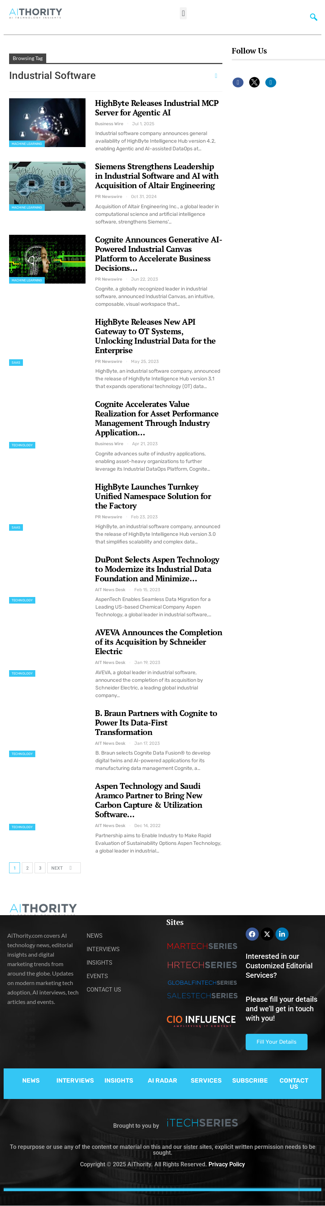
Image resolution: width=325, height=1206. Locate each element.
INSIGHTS (118, 1080)
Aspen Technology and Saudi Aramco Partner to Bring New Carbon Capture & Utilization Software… (148, 799)
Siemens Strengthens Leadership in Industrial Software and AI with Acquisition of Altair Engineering (156, 175)
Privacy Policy (227, 1164)
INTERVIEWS (75, 1080)
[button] (183, 13)
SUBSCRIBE (250, 1080)
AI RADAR (162, 1080)
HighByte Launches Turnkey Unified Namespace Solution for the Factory (153, 496)
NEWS (31, 1080)
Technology (22, 445)
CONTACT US (294, 1083)
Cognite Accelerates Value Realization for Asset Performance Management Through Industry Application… (157, 418)
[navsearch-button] (312, 16)
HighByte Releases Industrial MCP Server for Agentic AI (156, 108)
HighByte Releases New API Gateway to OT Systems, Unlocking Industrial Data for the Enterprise (155, 335)
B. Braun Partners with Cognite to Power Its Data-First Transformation (156, 722)
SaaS (16, 362)
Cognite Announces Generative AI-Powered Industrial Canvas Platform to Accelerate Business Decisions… (158, 253)
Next (63, 867)
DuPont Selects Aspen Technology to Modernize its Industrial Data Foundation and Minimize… (157, 569)
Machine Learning (27, 144)
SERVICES (206, 1080)
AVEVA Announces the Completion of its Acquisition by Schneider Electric (158, 641)
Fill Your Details (277, 1042)
